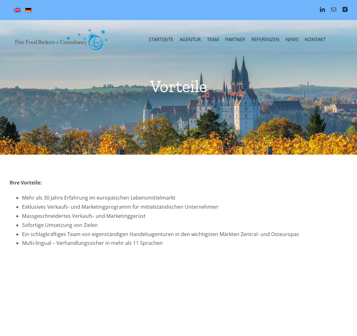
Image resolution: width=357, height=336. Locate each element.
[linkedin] (322, 9)
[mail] (333, 9)
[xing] (345, 9)
